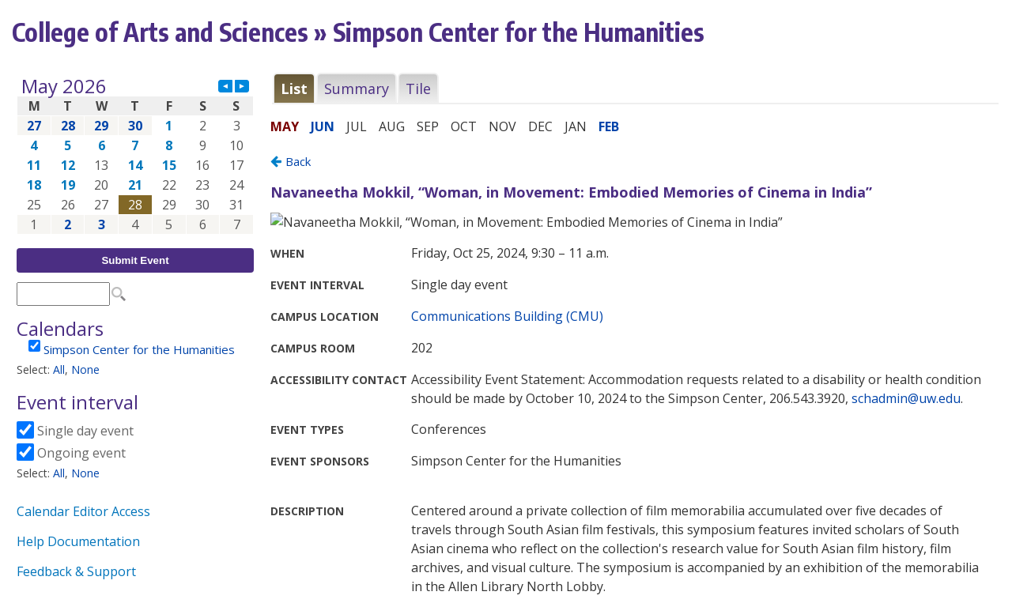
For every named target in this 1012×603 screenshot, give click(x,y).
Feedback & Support (76, 571)
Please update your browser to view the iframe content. (135, 155)
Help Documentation (78, 541)
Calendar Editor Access (83, 511)
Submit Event (134, 260)
